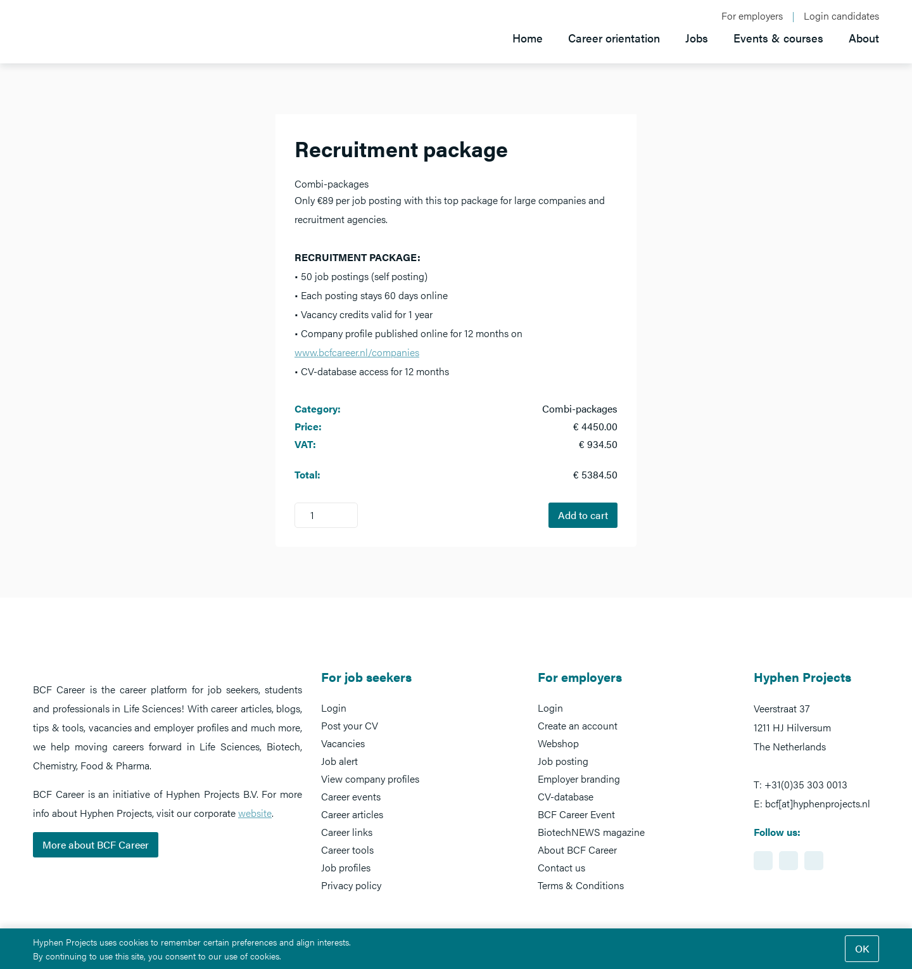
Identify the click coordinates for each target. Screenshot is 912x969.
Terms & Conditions (581, 885)
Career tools (347, 849)
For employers (752, 16)
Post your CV (349, 725)
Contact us (561, 867)
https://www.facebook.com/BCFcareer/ (788, 860)
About (864, 38)
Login (333, 707)
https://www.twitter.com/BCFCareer (813, 860)
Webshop (558, 743)
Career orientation (614, 38)
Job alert (339, 761)
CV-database (565, 796)
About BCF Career (577, 849)
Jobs (696, 38)
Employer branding (579, 778)
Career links (346, 832)
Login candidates (841, 16)
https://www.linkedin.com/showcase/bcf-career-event (763, 860)
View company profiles (370, 778)
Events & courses (778, 38)
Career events (351, 796)
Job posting (563, 761)
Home (527, 38)
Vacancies (343, 743)
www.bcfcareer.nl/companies (356, 352)
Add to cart (583, 515)
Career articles (352, 814)
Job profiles (345, 867)
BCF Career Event (576, 814)
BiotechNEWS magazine (591, 832)
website (255, 812)
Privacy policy (351, 885)
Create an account (578, 725)
